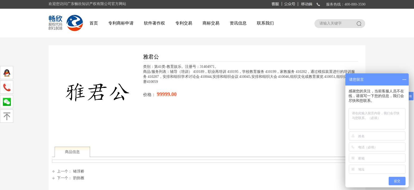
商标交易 (211, 23)
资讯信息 (238, 23)
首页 (94, 23)
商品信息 (72, 152)
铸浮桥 (68, 171)
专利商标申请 (121, 23)
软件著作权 (154, 23)
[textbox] (335, 23)
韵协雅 (68, 178)
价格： (150, 94)
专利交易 (183, 23)
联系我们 (265, 23)
